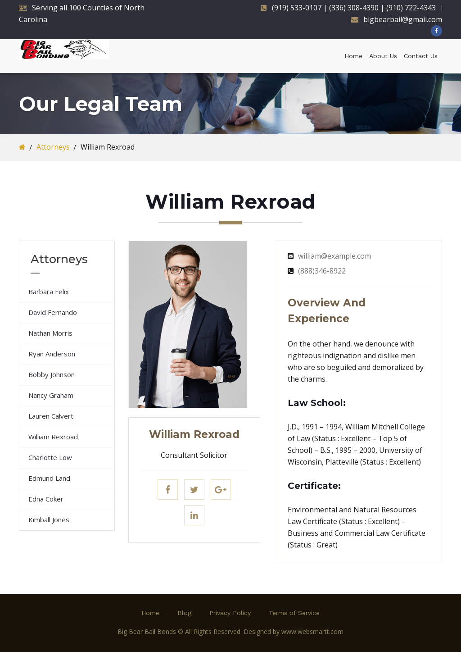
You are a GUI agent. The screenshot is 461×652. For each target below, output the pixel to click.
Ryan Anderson (51, 353)
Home (353, 55)
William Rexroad (53, 436)
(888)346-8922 (322, 271)
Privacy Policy (230, 612)
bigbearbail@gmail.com (402, 19)
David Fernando (52, 312)
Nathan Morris (50, 332)
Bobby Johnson (51, 374)
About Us (383, 55)
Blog (184, 612)
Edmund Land (49, 478)
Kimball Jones (48, 519)
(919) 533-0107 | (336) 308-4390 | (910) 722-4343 (354, 8)
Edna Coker (45, 498)
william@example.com (334, 256)
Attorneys (53, 147)
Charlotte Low (50, 457)
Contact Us (421, 55)
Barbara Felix (48, 291)
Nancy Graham (50, 395)
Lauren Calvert (50, 415)
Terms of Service (294, 612)
